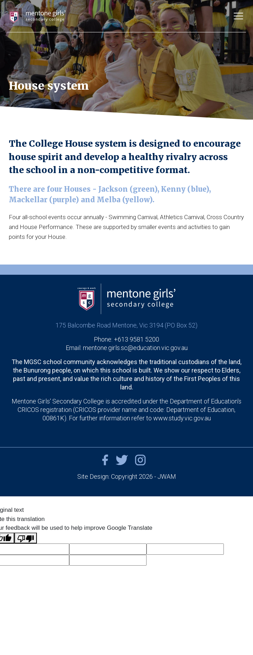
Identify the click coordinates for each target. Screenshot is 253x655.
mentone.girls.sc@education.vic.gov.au (135, 347)
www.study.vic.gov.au (182, 418)
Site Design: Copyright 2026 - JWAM (126, 476)
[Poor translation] (25, 538)
